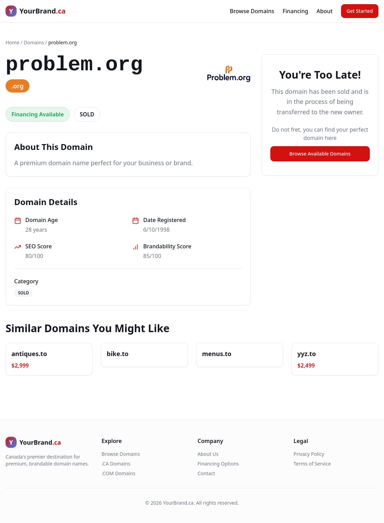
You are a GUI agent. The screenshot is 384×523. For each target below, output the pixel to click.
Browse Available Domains (320, 153)
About (324, 11)
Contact (206, 473)
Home (12, 42)
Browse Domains (252, 11)
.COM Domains (119, 473)
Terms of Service (312, 463)
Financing (295, 11)
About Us (208, 454)
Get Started (360, 11)
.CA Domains (116, 463)
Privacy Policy (309, 454)
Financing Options (218, 463)
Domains (34, 42)
